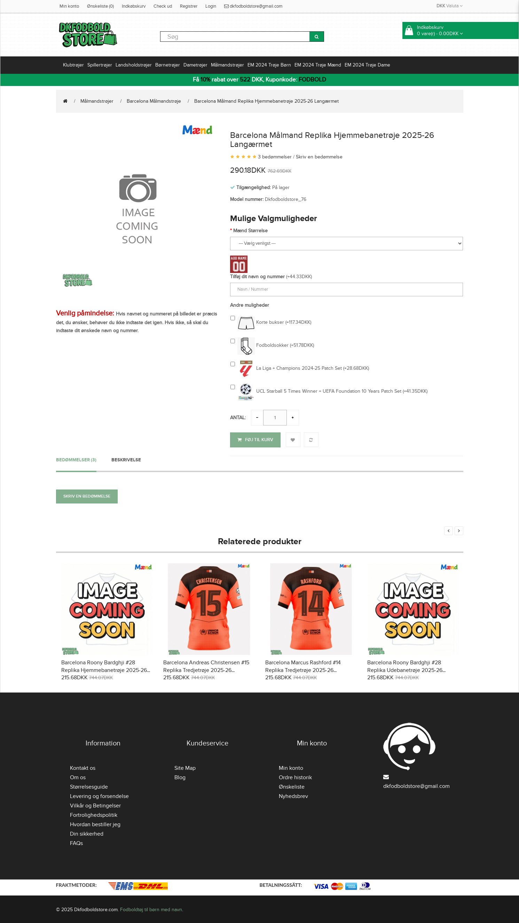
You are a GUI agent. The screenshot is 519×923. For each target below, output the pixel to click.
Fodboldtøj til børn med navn (151, 908)
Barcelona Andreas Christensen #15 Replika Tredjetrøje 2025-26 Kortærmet (206, 669)
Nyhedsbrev (293, 795)
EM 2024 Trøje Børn (269, 65)
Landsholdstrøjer (134, 65)
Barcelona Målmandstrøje (154, 101)
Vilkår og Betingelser (95, 804)
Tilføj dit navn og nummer (257, 277)
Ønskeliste (292, 785)
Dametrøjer (195, 65)
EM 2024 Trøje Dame (367, 65)
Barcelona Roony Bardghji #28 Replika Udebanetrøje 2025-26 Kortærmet (404, 669)
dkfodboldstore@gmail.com (253, 6)
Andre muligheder (249, 305)
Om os (78, 776)
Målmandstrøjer (227, 65)
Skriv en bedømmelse (319, 157)
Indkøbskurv (134, 6)
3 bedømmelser (275, 157)
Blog (180, 776)
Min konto (69, 6)
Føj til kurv (255, 440)
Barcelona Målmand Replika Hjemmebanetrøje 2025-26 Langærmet (266, 101)
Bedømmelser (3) (76, 458)
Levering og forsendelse (99, 795)
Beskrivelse (126, 458)
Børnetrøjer (167, 65)
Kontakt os (82, 767)
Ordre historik (295, 776)
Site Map (185, 767)
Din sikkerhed (86, 832)
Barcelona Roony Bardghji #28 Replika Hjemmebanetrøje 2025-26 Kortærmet (104, 669)
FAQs (76, 842)
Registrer (188, 6)
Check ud (163, 6)
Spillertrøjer (99, 65)
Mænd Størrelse (250, 231)
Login (210, 6)
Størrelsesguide (89, 785)
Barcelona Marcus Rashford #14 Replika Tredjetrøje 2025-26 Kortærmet (303, 669)
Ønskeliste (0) (100, 6)
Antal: (238, 418)
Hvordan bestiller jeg (95, 823)
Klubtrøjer (73, 65)
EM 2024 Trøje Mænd (317, 65)
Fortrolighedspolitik (93, 814)
